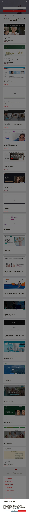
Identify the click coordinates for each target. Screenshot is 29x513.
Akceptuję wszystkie (22, 510)
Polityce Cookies (16, 508)
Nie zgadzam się (14, 510)
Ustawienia (8, 510)
